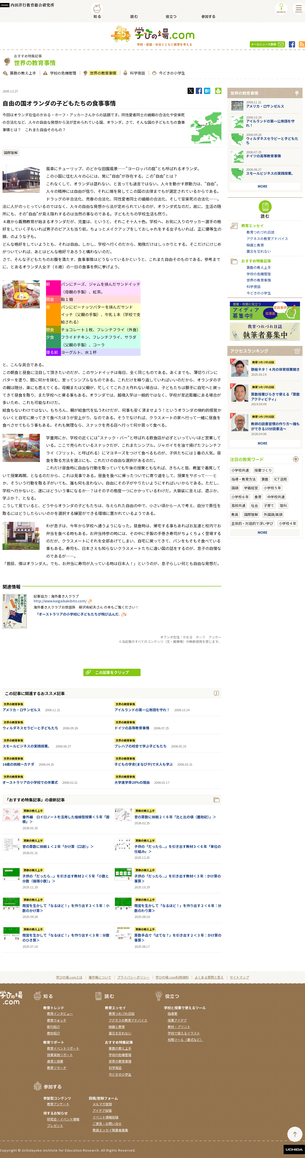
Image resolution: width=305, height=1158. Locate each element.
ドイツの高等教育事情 (131, 727)
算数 (264, 479)
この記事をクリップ (107, 672)
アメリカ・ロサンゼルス (21, 709)
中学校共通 (276, 496)
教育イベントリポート (63, 1048)
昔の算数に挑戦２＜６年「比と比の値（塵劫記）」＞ (175, 816)
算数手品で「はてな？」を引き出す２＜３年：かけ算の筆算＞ (177, 938)
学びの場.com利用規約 (172, 977)
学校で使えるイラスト (184, 1033)
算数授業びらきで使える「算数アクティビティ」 (275, 397)
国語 (234, 487)
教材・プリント (179, 1026)
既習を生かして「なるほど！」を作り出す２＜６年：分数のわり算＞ (177, 908)
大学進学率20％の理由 (132, 782)
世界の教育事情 (102, 73)
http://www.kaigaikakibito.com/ (63, 600)
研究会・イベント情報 (63, 1119)
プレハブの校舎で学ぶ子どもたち (140, 746)
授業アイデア (177, 1020)
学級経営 (251, 487)
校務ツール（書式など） (185, 1039)
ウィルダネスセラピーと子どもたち (30, 727)
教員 (234, 514)
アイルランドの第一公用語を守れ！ (142, 709)
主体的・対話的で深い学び (252, 523)
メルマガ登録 (102, 1104)
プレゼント (55, 1125)
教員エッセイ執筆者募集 (110, 1130)
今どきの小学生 (171, 73)
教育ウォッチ (56, 1020)
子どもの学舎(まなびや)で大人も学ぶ (143, 764)
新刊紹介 (53, 1026)
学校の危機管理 (62, 73)
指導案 (172, 1013)
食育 (257, 496)
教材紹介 (53, 1033)
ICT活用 (280, 479)
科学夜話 (137, 73)
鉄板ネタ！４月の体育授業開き (275, 369)
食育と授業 (55, 1061)
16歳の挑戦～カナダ (18, 764)
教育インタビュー (60, 1013)
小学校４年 (287, 523)
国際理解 (11, 152)
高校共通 (238, 505)
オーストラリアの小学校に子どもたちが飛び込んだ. (82, 614)
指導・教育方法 (243, 479)
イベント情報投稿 (105, 1117)
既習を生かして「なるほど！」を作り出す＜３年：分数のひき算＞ (65, 938)
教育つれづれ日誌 (260, 232)
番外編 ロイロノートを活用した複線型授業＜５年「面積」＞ (65, 819)
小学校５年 (272, 487)
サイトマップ (239, 977)
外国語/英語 (273, 514)
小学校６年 (240, 496)
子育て (269, 505)
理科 (283, 505)
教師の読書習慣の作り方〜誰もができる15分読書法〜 (275, 426)
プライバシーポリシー (133, 977)
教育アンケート (58, 1104)
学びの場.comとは (69, 977)
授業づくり (263, 470)
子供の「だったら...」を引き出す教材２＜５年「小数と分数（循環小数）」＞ (65, 878)
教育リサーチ (56, 1067)
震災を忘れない (259, 251)
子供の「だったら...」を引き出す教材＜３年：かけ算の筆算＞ (177, 878)
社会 (254, 505)
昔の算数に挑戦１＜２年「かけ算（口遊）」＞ (58, 846)
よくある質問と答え (209, 977)
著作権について (100, 977)
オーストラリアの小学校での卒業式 (30, 782)
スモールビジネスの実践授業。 (26, 746)
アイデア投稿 (102, 1110)
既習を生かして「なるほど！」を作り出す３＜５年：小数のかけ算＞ (65, 908)
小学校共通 (240, 470)
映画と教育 (255, 245)
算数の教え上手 (22, 73)
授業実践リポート (60, 1054)
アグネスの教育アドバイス (267, 238)
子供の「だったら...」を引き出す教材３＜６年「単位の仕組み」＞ (177, 849)
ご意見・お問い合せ (107, 1123)
